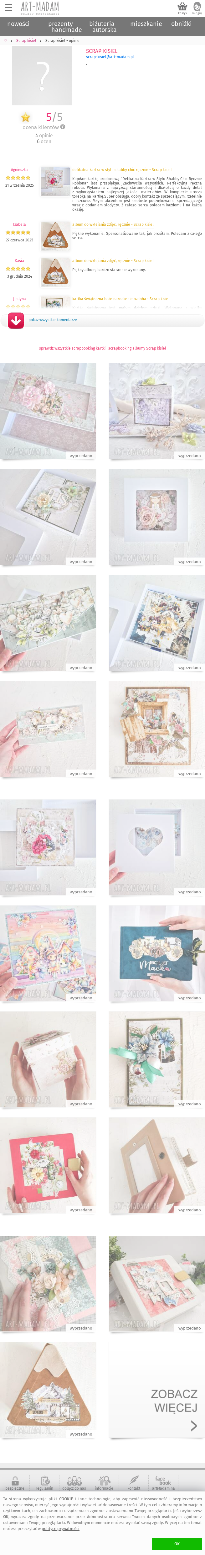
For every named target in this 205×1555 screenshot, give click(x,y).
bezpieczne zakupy (14, 1490)
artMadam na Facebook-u (163, 1490)
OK (177, 1544)
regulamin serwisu (44, 1490)
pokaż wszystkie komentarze (52, 320)
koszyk (182, 13)
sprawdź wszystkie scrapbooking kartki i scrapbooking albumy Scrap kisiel (102, 348)
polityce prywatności (60, 1528)
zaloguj (197, 13)
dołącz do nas (74, 1488)
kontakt (133, 1488)
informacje (104, 1488)
